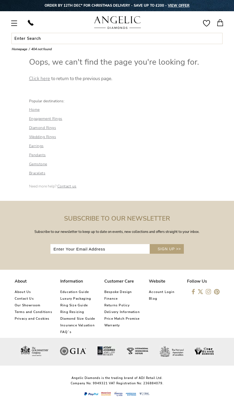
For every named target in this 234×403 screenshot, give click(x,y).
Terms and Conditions (33, 312)
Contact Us (24, 298)
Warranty (112, 325)
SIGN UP (169, 249)
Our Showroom (27, 305)
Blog (153, 298)
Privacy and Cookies (32, 318)
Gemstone (38, 164)
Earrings (36, 145)
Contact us (67, 186)
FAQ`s (66, 332)
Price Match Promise (122, 318)
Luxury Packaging (75, 298)
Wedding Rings (42, 136)
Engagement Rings (45, 118)
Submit (217, 38)
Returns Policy (117, 305)
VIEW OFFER (178, 5)
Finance (111, 298)
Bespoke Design (118, 292)
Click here (39, 79)
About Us (23, 292)
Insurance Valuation (77, 325)
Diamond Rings (42, 127)
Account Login (161, 292)
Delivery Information (122, 312)
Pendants (37, 155)
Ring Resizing (72, 312)
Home (34, 109)
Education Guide (74, 292)
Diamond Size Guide (77, 318)
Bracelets (37, 173)
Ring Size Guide (74, 305)
